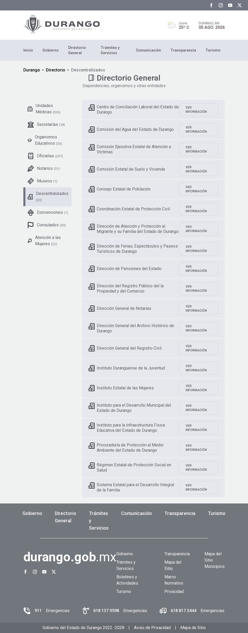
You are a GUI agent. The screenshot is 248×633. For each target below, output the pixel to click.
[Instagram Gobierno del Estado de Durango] (221, 5)
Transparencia (183, 50)
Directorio (55, 70)
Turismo (213, 50)
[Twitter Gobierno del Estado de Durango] (240, 5)
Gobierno (50, 50)
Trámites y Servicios (110, 50)
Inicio (28, 50)
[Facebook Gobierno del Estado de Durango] (211, 5)
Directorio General (77, 50)
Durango (31, 70)
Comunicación (148, 50)
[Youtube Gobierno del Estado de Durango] (230, 5)
